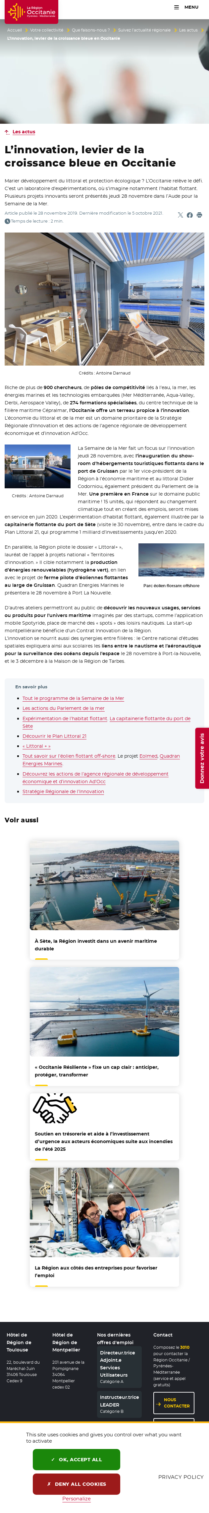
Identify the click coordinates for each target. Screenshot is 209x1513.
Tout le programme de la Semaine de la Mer (73, 698)
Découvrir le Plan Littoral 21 (54, 736)
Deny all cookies (76, 1484)
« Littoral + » (37, 746)
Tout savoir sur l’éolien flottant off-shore (69, 756)
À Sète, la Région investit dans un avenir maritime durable (96, 945)
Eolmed (148, 756)
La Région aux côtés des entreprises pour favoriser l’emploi (96, 1271)
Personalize (76, 1498)
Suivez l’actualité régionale (144, 30)
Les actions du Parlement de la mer (64, 708)
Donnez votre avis (202, 758)
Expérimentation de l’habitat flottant (65, 719)
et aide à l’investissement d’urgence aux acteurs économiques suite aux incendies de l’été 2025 (104, 1141)
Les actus (188, 30)
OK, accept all (76, 1460)
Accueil (14, 30)
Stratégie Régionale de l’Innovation (63, 791)
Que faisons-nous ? (91, 30)
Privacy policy (181, 1477)
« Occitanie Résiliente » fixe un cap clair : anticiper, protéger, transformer (97, 1071)
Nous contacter (177, 1403)
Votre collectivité (46, 30)
